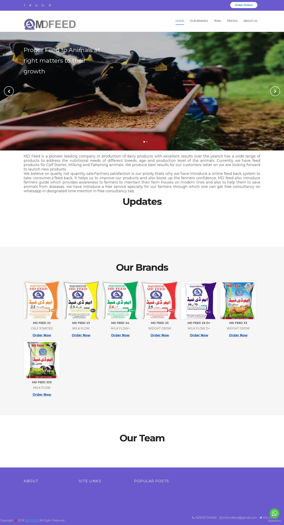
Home (180, 20)
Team (217, 20)
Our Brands (199, 20)
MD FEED (32, 520)
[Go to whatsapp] (274, 513)
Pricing (232, 20)
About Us (250, 20)
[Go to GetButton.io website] (274, 521)
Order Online (244, 5)
